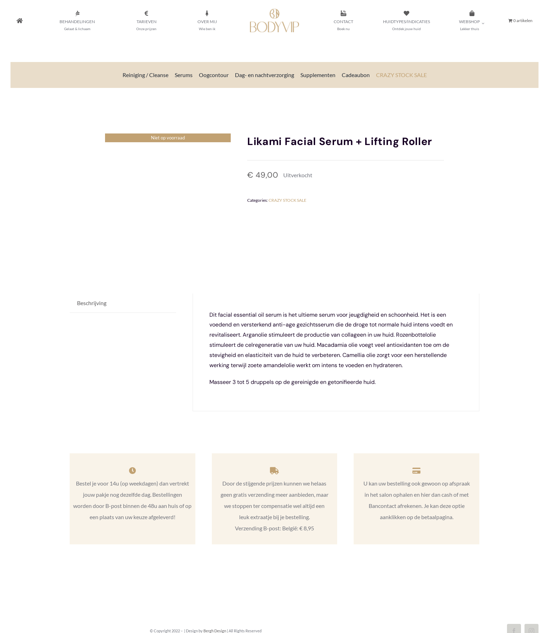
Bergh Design (214, 630)
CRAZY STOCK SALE (287, 200)
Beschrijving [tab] (91, 303)
